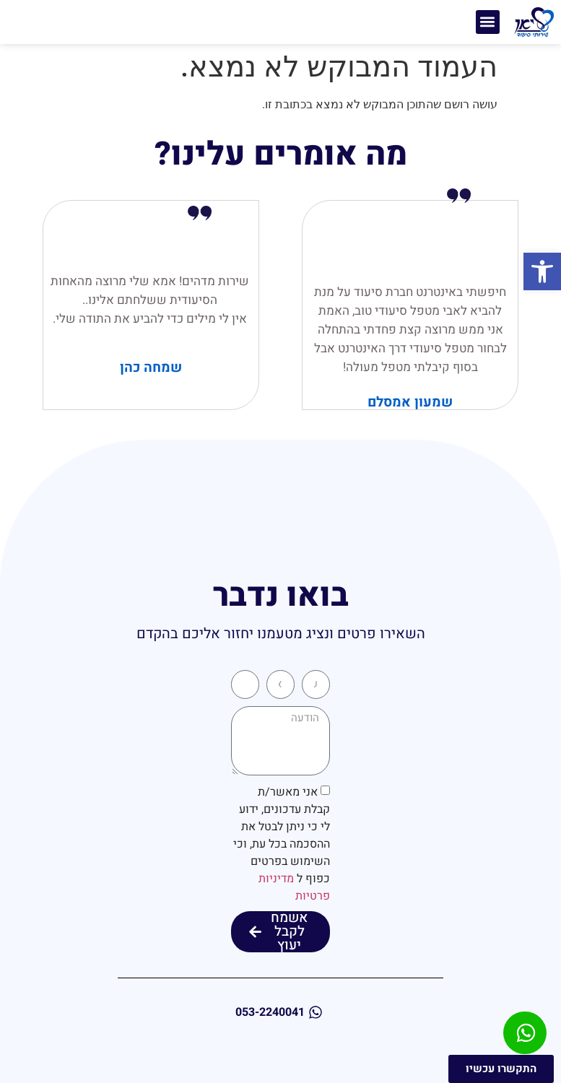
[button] (542, 271)
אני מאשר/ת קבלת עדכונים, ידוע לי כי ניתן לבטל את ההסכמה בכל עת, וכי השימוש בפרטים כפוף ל (281, 844)
